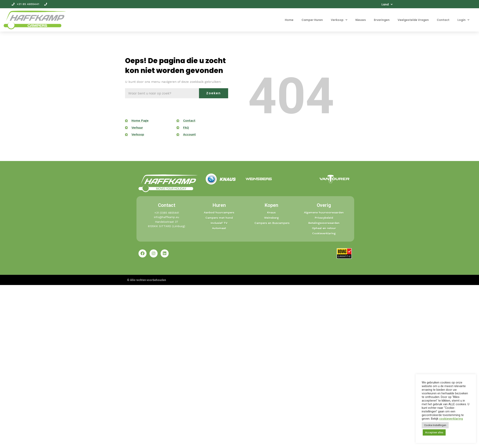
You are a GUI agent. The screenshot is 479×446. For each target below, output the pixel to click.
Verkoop (339, 20)
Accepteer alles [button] (434, 432)
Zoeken (213, 93)
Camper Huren (312, 20)
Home (289, 20)
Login (463, 20)
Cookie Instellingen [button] (435, 425)
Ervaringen (382, 20)
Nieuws (360, 20)
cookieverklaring (451, 418)
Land (387, 4)
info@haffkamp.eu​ (166, 217)
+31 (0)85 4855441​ (166, 212)
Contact (443, 20)
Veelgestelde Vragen (413, 20)
